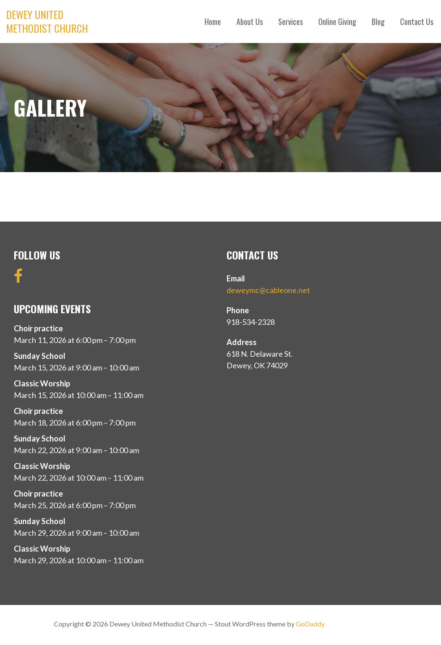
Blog (378, 21)
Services (290, 21)
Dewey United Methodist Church (47, 21)
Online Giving (337, 21)
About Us (249, 21)
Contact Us (416, 21)
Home (213, 21)
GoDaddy (310, 624)
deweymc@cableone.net (268, 290)
